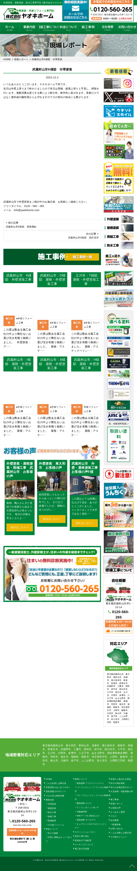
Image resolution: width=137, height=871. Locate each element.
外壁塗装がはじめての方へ (58, 787)
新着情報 (116, 824)
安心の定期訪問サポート (121, 787)
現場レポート (116, 804)
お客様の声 (115, 808)
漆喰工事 (52, 816)
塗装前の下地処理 (83, 840)
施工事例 (88, 28)
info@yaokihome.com (26, 210)
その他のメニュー (118, 837)
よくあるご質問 (117, 812)
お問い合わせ (116, 829)
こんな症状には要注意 (56, 783)
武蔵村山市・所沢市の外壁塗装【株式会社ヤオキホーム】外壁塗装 (59, 860)
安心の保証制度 (117, 783)
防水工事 (52, 812)
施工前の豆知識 (82, 849)
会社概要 (108, 28)
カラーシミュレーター (85, 832)
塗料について (81, 779)
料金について (68, 28)
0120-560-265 (23, 821)
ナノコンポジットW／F (88, 807)
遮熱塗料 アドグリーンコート (90, 783)
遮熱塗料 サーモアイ (86, 820)
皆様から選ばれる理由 (120, 779)
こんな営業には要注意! (121, 833)
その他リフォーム (56, 825)
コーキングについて (84, 844)
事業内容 (29, 28)
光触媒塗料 (82, 812)
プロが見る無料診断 (55, 796)
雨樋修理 (52, 820)
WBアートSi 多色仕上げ (88, 816)
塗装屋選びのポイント (56, 791)
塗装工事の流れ (49, 28)
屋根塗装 (52, 808)
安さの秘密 (53, 833)
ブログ (113, 816)
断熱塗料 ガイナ (84, 803)
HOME (10, 28)
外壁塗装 (52, 804)
